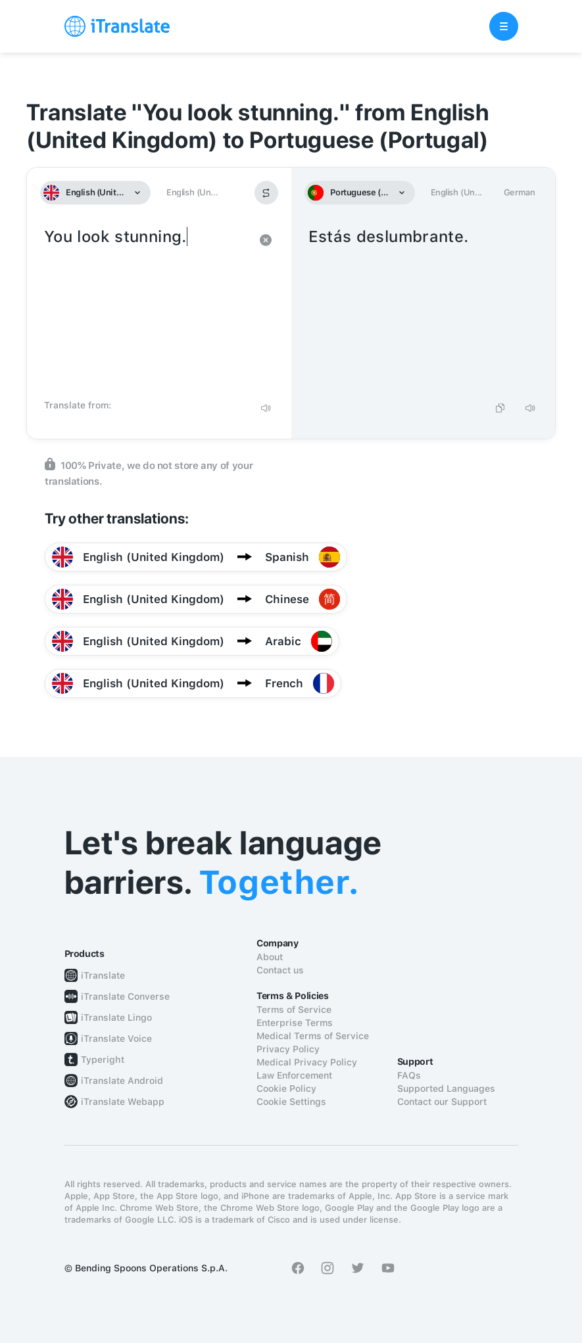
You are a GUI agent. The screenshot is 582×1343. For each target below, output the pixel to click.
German (519, 192)
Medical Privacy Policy (306, 1062)
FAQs (409, 1075)
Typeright (102, 1059)
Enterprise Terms (294, 1022)
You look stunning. (146, 309)
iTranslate (103, 975)
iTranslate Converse (125, 996)
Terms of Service (293, 1009)
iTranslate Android (122, 1080)
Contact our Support (442, 1101)
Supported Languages (446, 1088)
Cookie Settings (291, 1101)
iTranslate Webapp (122, 1101)
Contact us (280, 970)
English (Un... (192, 192)
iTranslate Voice (116, 1038)
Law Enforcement (294, 1075)
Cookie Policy (286, 1088)
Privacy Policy (288, 1049)
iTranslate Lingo (116, 1017)
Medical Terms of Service (312, 1036)
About (269, 957)
